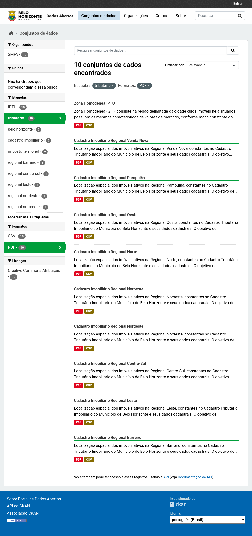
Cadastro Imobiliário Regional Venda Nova (111, 140)
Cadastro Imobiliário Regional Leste (105, 400)
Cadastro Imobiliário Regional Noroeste (108, 289)
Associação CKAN (23, 513)
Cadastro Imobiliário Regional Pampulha (109, 177)
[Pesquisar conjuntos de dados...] (220, 15)
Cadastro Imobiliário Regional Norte (105, 252)
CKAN (178, 504)
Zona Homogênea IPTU (94, 103)
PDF (78, 125)
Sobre (181, 15)
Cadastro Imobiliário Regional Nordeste (108, 326)
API (166, 477)
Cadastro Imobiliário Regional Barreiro (108, 437)
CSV (89, 125)
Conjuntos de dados (98, 15)
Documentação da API (195, 477)
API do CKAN (18, 506)
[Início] (11, 33)
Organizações (136, 15)
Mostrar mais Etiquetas (28, 217)
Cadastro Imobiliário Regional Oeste (106, 214)
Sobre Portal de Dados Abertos (34, 499)
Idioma (175, 513)
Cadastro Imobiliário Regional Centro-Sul (110, 363)
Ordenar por (174, 65)
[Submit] (240, 15)
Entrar (238, 4)
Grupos (162, 15)
